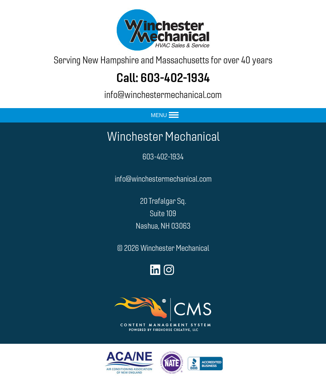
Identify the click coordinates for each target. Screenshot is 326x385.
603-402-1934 (175, 77)
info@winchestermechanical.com (163, 94)
